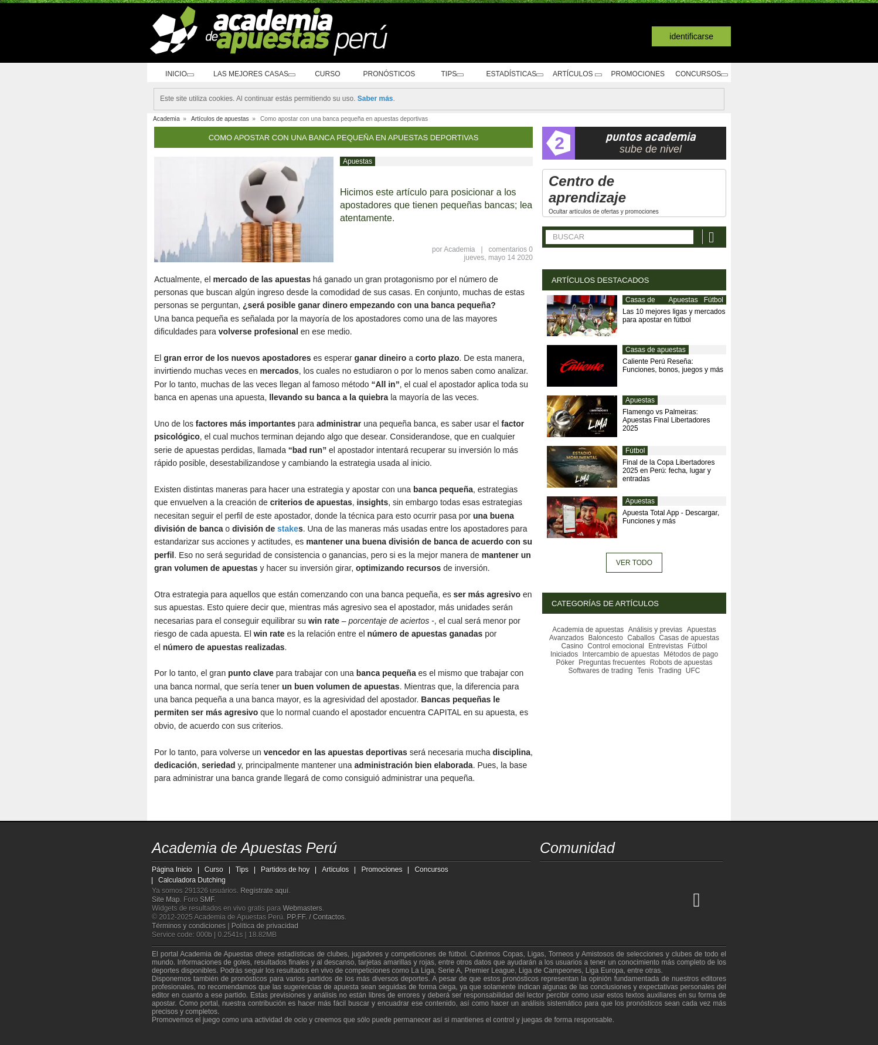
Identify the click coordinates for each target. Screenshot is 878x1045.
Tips (444, 74)
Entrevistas (665, 646)
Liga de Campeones (550, 970)
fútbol (456, 954)
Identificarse (691, 36)
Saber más (375, 98)
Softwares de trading (600, 671)
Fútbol (713, 300)
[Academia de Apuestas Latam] (659, 899)
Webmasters (302, 908)
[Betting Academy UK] (681, 899)
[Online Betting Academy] (615, 899)
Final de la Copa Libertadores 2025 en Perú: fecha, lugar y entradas (668, 470)
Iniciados (564, 654)
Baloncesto (605, 638)
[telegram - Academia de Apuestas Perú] (615, 875)
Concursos (699, 74)
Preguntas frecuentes (611, 662)
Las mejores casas (251, 74)
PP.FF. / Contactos (316, 917)
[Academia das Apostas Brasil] (594, 899)
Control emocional (615, 646)
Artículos (573, 74)
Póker (565, 662)
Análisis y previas (655, 629)
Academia (459, 249)
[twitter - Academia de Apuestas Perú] (550, 875)
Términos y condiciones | (192, 926)
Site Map (165, 899)
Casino (572, 646)
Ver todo (634, 563)
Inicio (175, 74)
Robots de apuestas (681, 662)
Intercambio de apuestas (621, 654)
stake (287, 528)
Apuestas (357, 161)
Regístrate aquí (264, 891)
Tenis (645, 671)
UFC (693, 671)
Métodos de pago (690, 654)
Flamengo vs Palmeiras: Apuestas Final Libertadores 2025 (666, 420)
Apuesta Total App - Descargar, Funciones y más (670, 517)
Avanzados (566, 638)
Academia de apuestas (588, 629)
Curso (326, 74)
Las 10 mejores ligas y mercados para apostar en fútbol (673, 315)
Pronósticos (385, 74)
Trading (669, 671)
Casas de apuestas (640, 304)
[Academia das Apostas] (571, 899)
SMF (207, 899)
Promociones (634, 74)
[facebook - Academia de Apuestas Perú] (594, 875)
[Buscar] (712, 236)
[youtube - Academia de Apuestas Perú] (571, 875)
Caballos (641, 638)
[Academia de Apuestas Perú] (550, 899)
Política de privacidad (265, 926)
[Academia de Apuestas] (637, 899)
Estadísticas (507, 74)
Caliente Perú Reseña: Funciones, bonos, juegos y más (672, 365)
